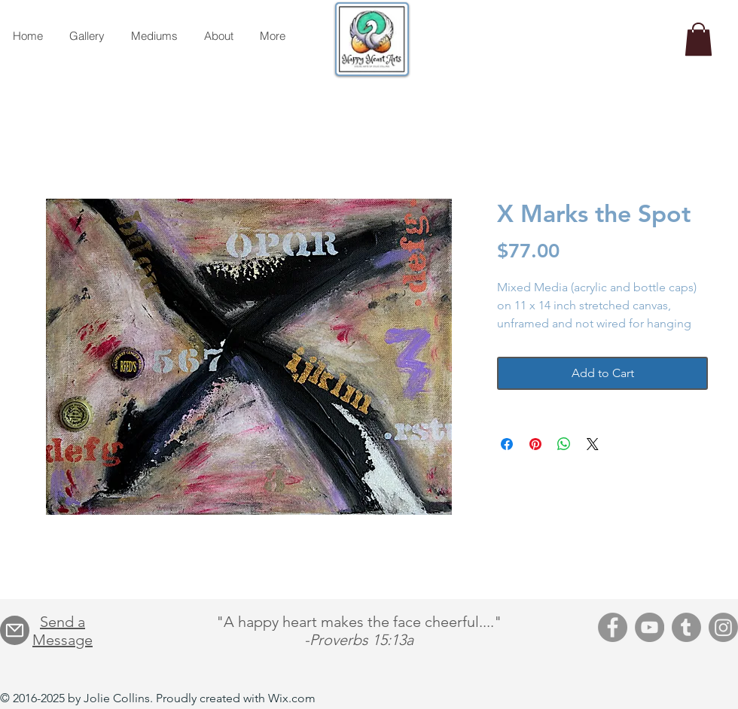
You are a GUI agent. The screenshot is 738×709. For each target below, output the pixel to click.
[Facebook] (612, 627)
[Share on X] (593, 444)
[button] (698, 39)
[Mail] (14, 630)
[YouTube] (649, 627)
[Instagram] (723, 627)
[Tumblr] (686, 627)
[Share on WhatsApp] (564, 444)
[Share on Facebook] (507, 444)
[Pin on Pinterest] (535, 444)
